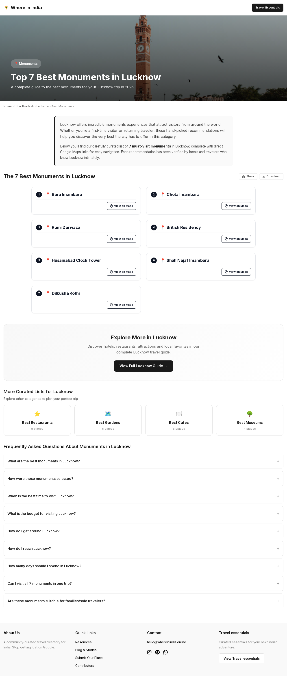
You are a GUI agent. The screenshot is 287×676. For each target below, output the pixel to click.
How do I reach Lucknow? (29, 548)
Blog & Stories (86, 650)
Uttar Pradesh (24, 106)
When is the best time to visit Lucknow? (40, 496)
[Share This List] (248, 176)
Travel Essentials (267, 7)
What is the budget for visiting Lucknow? (41, 513)
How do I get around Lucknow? (33, 531)
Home (8, 106)
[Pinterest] (157, 652)
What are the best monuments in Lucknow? (43, 461)
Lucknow (43, 106)
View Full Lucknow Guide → (143, 366)
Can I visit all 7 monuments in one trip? (39, 583)
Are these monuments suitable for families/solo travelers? (56, 601)
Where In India (23, 7)
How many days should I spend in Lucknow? (44, 566)
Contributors (84, 665)
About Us (12, 632)
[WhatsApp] (165, 652)
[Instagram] (149, 652)
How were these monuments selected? (40, 478)
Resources (83, 642)
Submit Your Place (89, 658)
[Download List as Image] (271, 176)
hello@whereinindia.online (166, 642)
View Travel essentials (242, 658)
